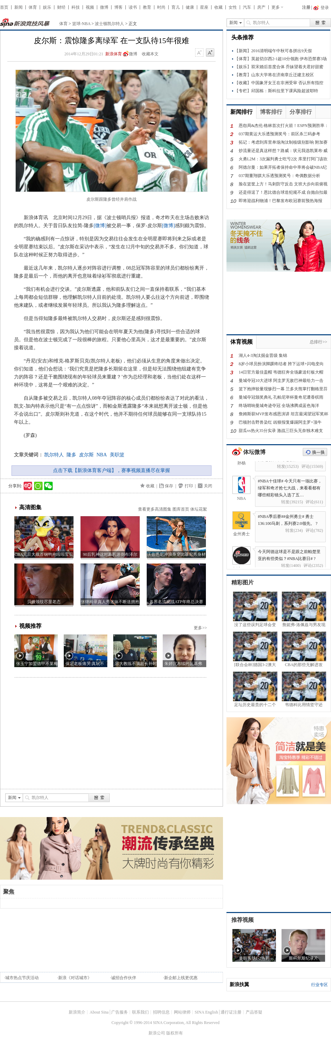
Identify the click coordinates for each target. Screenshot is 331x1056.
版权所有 (174, 1033)
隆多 (71, 454)
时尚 (161, 7)
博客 (118, 7)
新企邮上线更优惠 (181, 977)
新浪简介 (77, 1012)
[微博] (100, 225)
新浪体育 (113, 53)
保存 (169, 485)
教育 (147, 7)
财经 (61, 7)
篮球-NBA (81, 23)
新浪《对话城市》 (75, 977)
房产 (261, 7)
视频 (90, 7)
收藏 (218, 7)
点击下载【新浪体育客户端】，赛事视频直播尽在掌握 (111, 470)
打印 (189, 485)
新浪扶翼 (239, 984)
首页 (4, 7)
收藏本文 (150, 53)
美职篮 (117, 454)
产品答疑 (254, 1012)
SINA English (206, 1012)
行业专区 (319, 984)
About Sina (99, 1012)
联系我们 (140, 1012)
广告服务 (119, 1012)
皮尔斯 (86, 454)
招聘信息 (161, 1012)
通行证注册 (231, 1012)
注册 (306, 7)
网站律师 (182, 1012)
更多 (275, 7)
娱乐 (47, 7)
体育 (33, 7)
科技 (75, 7)
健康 (190, 7)
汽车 (247, 7)
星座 (204, 7)
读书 (133, 7)
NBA (102, 454)
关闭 (208, 485)
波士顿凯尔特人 (109, 23)
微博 (104, 7)
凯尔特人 (54, 454)
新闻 (18, 7)
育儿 (175, 7)
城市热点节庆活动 (22, 977)
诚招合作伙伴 (123, 977)
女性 (233, 7)
